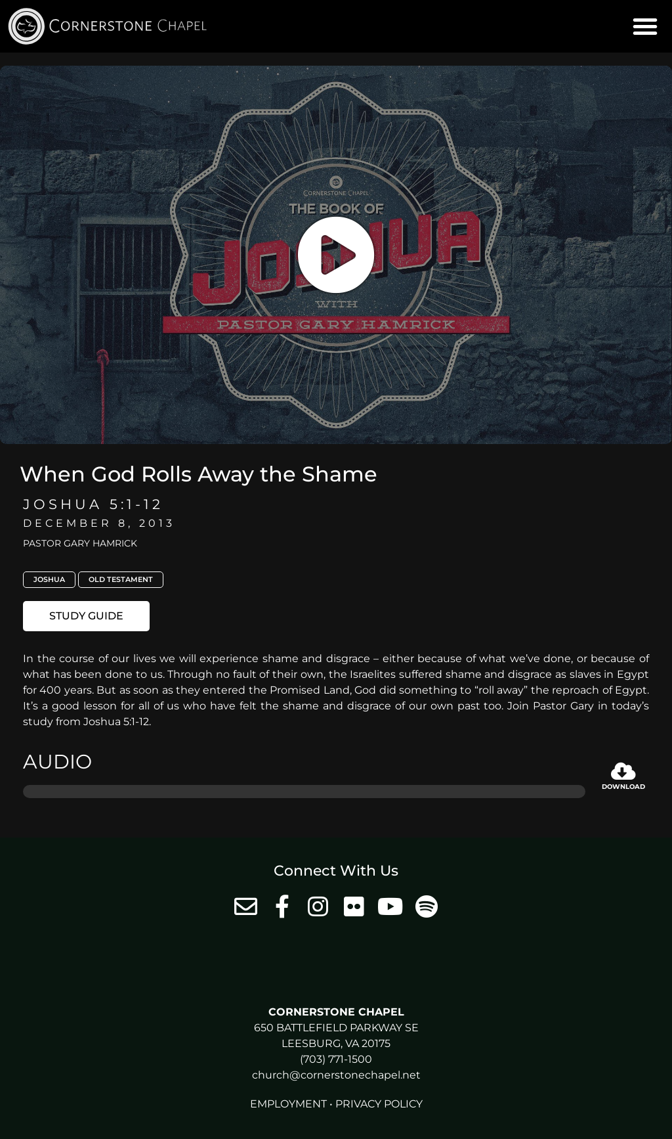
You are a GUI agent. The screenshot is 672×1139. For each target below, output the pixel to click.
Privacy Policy (379, 1104)
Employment (288, 1104)
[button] (645, 26)
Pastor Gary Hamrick (80, 543)
